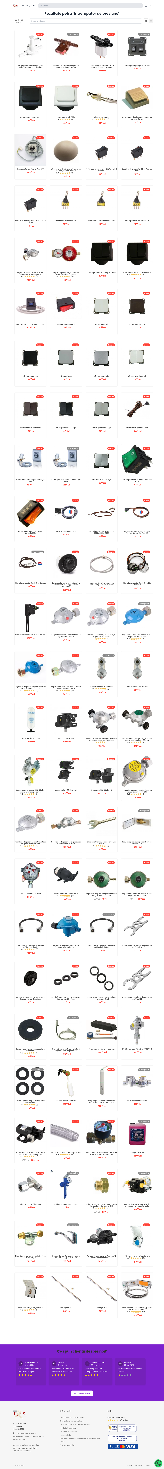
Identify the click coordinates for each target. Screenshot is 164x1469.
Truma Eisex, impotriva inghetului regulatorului (66, 1050)
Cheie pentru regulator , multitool (137, 998)
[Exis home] (15, 6)
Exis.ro (21, 1465)
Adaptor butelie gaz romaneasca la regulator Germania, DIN (101, 1205)
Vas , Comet (30, 738)
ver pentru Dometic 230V (137, 480)
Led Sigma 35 (101, 1308)
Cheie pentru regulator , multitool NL (137, 946)
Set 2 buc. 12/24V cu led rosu (137, 170)
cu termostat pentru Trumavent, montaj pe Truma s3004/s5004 (66, 585)
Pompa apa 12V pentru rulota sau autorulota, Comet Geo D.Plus (102, 1102)
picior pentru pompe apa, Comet (137, 118)
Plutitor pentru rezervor (66, 1101)
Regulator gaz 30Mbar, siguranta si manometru (30, 273)
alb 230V (66, 117)
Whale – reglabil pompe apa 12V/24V (30, 66)
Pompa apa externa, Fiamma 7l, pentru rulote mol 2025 (101, 1257)
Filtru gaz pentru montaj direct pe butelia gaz (30, 1257)
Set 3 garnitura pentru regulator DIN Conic (65, 998)
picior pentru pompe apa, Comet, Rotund (66, 170)
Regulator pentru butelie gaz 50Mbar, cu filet (30, 843)
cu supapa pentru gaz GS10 (30, 480)
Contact (148, 1465)
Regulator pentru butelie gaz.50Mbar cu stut (66, 687)
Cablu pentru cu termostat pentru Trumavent (101, 584)
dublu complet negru (137, 272)
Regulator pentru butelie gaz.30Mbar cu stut (30, 687)
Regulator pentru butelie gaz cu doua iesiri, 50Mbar (137, 739)
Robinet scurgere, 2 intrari (66, 1204)
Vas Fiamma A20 (66, 893)
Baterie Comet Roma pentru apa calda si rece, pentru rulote (66, 1257)
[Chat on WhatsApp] (158, 1463)
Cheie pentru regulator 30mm (101, 843)
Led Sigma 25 (66, 1308)
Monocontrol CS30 (66, 738)
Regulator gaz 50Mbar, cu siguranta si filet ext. (101, 636)
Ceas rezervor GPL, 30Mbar (102, 686)
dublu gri (101, 428)
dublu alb (137, 376)
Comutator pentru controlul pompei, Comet (101, 66)
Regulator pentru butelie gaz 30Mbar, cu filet (137, 636)
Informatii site (65, 1435)
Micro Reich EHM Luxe (30, 583)
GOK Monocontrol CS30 (137, 1101)
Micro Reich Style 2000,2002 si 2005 (101, 532)
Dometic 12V (66, 324)
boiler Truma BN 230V (30, 324)
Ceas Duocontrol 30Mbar (30, 893)
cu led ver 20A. (137, 221)
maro (137, 324)
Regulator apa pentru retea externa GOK (137, 843)
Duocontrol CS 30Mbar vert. (66, 790)
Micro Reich (66, 531)
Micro (101, 117)
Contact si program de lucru (72, 1421)
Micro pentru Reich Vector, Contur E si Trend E (137, 532)
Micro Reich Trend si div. (30, 635)
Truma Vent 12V (30, 169)
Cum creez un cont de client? (72, 1417)
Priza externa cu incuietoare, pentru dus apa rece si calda (137, 1309)
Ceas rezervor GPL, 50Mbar (137, 686)
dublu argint (101, 479)
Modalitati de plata (68, 1428)
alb (101, 324)
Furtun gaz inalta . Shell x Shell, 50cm (30, 946)
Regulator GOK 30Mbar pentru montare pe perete (30, 791)
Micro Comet (137, 428)
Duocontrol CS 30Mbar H (101, 790)
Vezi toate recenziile (82, 1393)
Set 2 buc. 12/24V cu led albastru (101, 170)
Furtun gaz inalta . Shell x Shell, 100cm (101, 946)
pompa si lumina (137, 65)
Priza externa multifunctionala (137, 1256)
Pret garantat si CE (67, 1445)
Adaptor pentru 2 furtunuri (30, 1204)
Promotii (138, 1465)
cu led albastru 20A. (101, 221)
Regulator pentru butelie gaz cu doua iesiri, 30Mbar (101, 739)
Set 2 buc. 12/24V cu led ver (30, 222)
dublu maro (30, 428)
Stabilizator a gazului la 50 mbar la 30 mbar (66, 843)
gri (65, 376)
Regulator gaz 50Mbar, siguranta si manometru (66, 273)
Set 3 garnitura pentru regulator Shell (101, 998)
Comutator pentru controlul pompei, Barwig (66, 66)
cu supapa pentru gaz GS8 (66, 480)
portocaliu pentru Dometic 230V (30, 532)
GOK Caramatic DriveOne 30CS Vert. (137, 1049)
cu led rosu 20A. (66, 221)
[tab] (146, 21)
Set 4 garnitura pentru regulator (30, 1050)
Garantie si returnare (68, 1431)
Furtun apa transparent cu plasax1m (66, 1152)
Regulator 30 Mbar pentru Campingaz (66, 946)
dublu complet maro (102, 272)
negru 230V (30, 117)
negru (30, 376)
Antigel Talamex (137, 1152)
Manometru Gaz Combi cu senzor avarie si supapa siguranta (101, 1153)
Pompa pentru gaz (101, 1049)
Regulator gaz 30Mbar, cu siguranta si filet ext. (66, 636)
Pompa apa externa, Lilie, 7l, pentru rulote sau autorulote (137, 1205)
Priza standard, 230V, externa (30, 1308)
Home (130, 1465)
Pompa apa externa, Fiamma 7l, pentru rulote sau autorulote (30, 1153)
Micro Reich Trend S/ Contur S (137, 584)
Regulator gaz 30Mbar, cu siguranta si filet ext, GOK (137, 791)
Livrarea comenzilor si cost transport (75, 1424)
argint (101, 376)
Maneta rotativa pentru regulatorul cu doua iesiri (30, 998)
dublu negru (66, 428)
